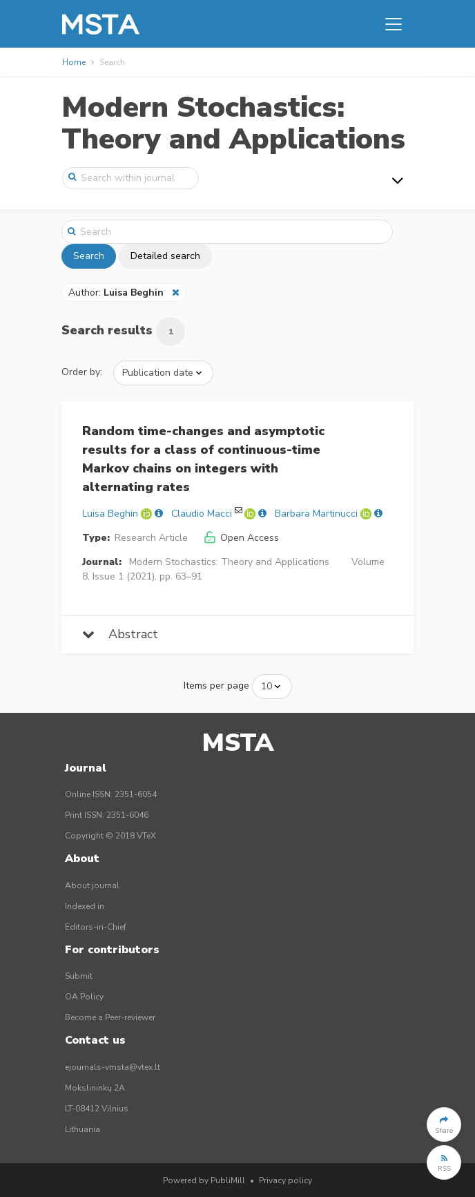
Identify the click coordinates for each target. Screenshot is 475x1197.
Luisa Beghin (110, 513)
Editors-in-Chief (95, 926)
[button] (444, 1124)
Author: (117, 292)
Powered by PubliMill (204, 1180)
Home (74, 62)
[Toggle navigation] (393, 24)
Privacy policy (285, 1180)
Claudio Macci (201, 513)
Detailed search (165, 255)
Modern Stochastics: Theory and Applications (233, 123)
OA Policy (84, 996)
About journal (92, 885)
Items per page (216, 685)
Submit (79, 975)
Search (88, 255)
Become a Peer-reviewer (110, 1017)
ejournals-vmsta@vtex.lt (112, 1067)
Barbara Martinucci (316, 513)
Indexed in (84, 906)
